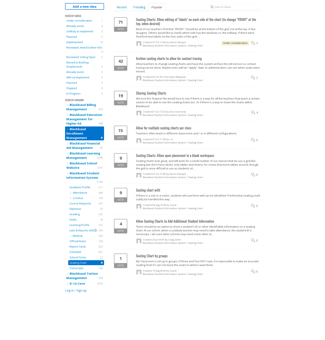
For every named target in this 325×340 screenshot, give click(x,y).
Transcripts (86, 268)
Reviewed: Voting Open (84, 57)
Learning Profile (86, 225)
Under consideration (84, 20)
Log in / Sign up (76, 290)
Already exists (84, 26)
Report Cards (86, 246)
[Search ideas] (234, 7)
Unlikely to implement (84, 31)
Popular (156, 7)
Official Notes (86, 241)
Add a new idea (84, 6)
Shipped (84, 88)
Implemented (84, 42)
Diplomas (86, 209)
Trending (139, 7)
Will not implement (84, 77)
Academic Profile (86, 187)
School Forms (86, 257)
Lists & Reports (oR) (86, 230)
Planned (84, 37)
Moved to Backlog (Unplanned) (84, 65)
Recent (122, 7)
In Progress (84, 93)
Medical (86, 236)
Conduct (86, 198)
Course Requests (86, 203)
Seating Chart (86, 262)
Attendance (86, 193)
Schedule (86, 252)
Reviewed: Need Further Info (84, 50)
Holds (86, 219)
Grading (86, 214)
